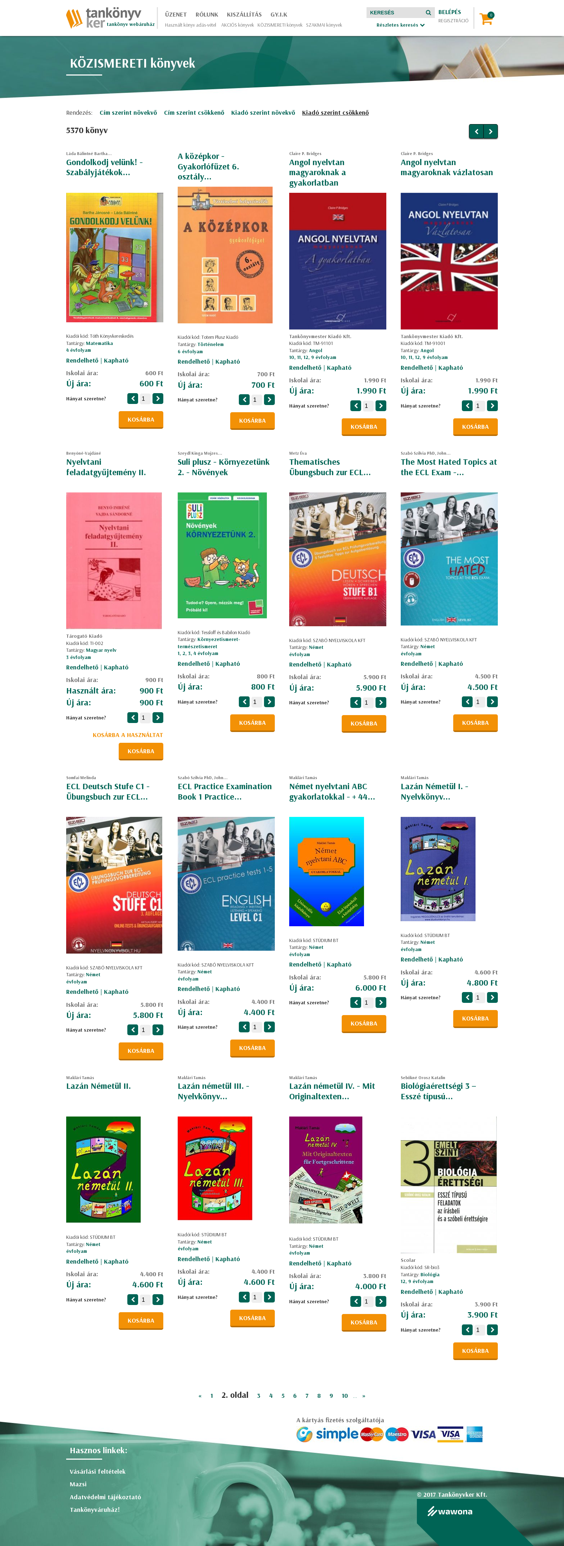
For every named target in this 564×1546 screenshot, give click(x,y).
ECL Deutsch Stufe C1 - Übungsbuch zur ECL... (108, 791)
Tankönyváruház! (95, 1509)
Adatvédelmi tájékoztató (105, 1497)
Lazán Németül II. (98, 1085)
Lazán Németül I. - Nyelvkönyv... (434, 791)
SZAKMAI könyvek (324, 25)
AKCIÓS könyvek (237, 25)
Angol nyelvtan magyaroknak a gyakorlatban (317, 172)
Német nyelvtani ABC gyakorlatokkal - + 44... (332, 791)
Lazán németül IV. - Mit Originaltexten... (332, 1090)
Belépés (449, 12)
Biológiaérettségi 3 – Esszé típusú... (438, 1090)
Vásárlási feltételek (98, 1471)
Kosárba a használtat (128, 735)
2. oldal (235, 1394)
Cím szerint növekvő (128, 112)
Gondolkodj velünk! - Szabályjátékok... (104, 167)
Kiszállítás (244, 14)
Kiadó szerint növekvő (263, 112)
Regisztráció (453, 20)
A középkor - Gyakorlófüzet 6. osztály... (208, 166)
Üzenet (176, 14)
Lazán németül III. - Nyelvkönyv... (213, 1090)
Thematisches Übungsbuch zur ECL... (330, 466)
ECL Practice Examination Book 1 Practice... (225, 791)
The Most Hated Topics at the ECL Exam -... (449, 466)
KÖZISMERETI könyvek (280, 25)
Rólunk (207, 14)
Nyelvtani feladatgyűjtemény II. (106, 466)
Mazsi (78, 1484)
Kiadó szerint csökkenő (335, 112)
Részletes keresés (401, 25)
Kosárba (141, 419)
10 (345, 1395)
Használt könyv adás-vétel (190, 25)
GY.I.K (278, 14)
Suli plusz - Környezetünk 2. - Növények (224, 466)
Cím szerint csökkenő (194, 112)
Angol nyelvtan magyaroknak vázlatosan (447, 167)
